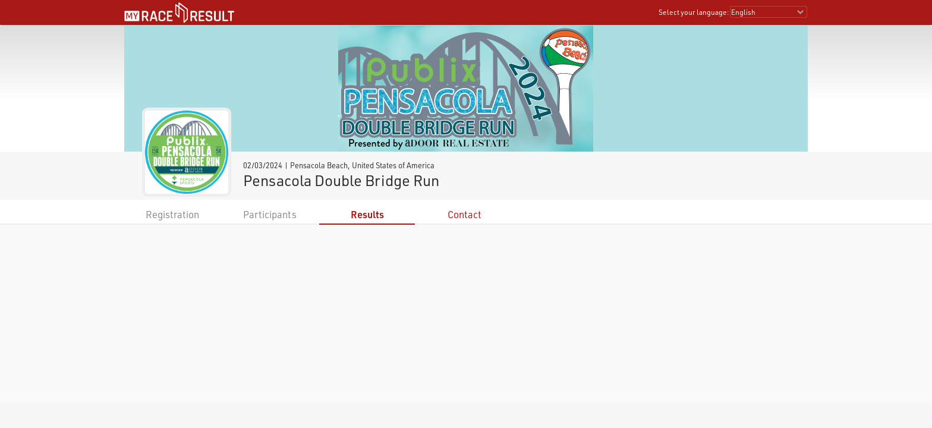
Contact (464, 214)
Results (367, 214)
